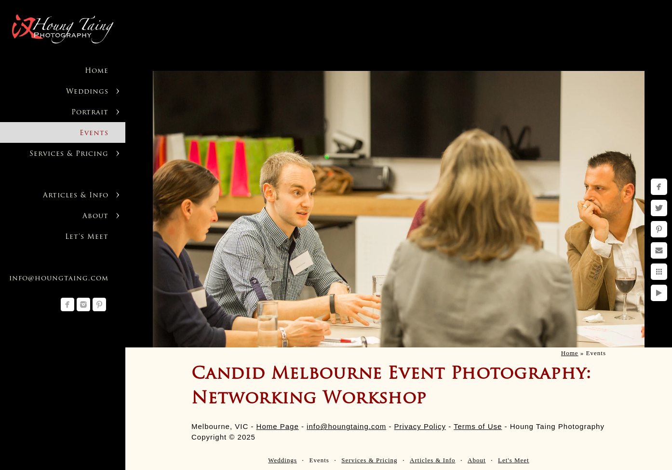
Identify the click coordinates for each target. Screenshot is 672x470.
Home (96, 71)
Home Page (277, 426)
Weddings (87, 92)
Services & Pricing (68, 154)
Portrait (89, 112)
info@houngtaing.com (58, 278)
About (95, 216)
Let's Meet (86, 237)
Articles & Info (75, 195)
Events (94, 133)
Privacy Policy (420, 426)
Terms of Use (478, 426)
